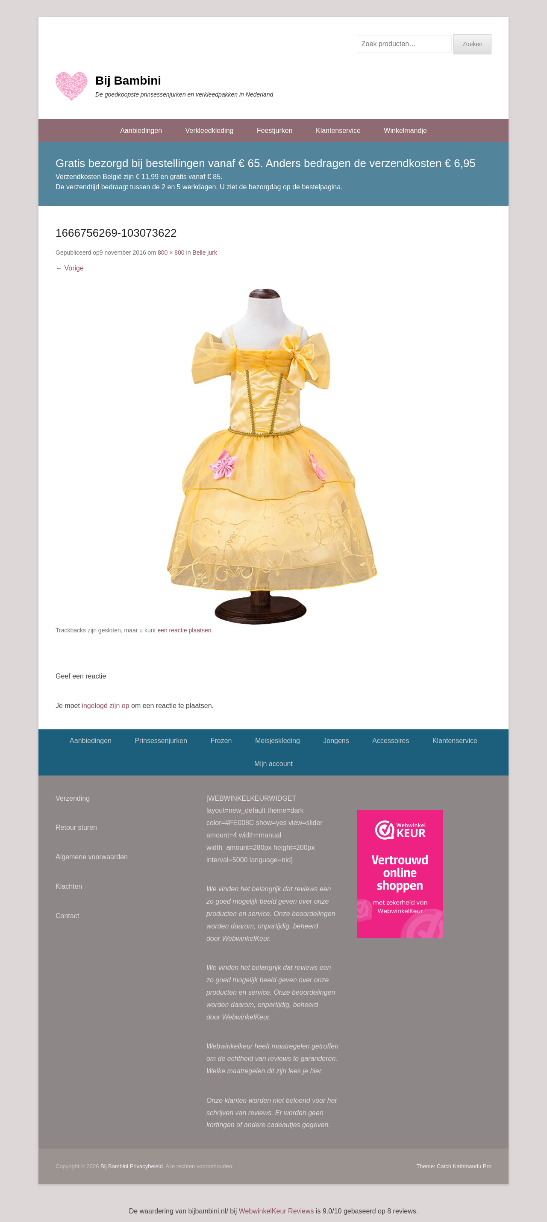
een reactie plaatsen (184, 630)
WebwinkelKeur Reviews (276, 1211)
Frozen (221, 740)
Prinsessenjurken (161, 740)
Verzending (73, 798)
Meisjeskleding (277, 740)
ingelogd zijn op (105, 705)
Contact (67, 915)
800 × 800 (171, 252)
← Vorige (70, 268)
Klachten (69, 886)
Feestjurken (275, 130)
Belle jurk (204, 252)
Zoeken (472, 44)
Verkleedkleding (209, 130)
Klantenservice (338, 130)
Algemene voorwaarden (92, 857)
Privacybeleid (146, 1166)
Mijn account (273, 763)
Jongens (336, 740)
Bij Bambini (128, 80)
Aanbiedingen (141, 130)
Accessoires (390, 740)
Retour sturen (76, 827)
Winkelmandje (405, 130)
